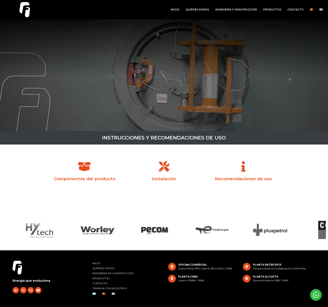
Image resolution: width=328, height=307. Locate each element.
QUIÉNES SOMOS (197, 9)
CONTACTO (295, 9)
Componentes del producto (84, 178)
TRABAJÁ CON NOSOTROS (109, 288)
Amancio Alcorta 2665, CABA (270, 280)
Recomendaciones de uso (243, 178)
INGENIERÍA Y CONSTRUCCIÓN (236, 9)
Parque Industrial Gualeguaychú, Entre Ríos (279, 268)
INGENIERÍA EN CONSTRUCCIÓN (112, 273)
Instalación (164, 178)
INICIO (175, 9)
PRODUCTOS (272, 9)
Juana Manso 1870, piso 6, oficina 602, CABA (205, 268)
